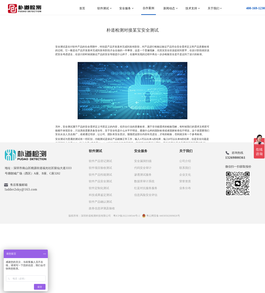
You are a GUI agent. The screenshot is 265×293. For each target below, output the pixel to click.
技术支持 (193, 8)
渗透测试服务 (143, 243)
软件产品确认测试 (100, 271)
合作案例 (148, 8)
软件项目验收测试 (100, 237)
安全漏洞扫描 (143, 230)
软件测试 (104, 8)
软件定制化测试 (99, 257)
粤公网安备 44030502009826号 (161, 284)
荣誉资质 (185, 250)
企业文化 (185, 243)
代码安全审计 (143, 237)
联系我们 (185, 237)
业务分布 (185, 257)
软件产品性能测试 (100, 243)
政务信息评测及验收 (102, 277)
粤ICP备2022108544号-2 (126, 284)
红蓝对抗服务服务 (145, 257)
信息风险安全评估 (145, 264)
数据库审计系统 (144, 250)
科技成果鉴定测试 (100, 264)
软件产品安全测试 (100, 250)
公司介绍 (185, 230)
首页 (82, 8)
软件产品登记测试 (100, 230)
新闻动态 (170, 8)
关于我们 (215, 8)
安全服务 (126, 8)
